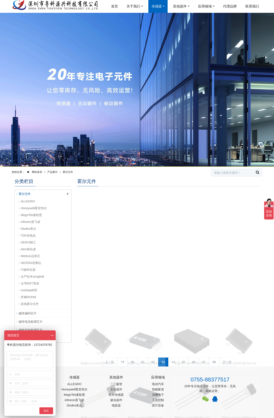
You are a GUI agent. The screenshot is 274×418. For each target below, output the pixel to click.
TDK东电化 (28, 235)
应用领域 (205, 6)
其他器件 (180, 6)
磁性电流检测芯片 (31, 321)
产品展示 (52, 172)
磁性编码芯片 (28, 313)
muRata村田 (29, 290)
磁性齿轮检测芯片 (31, 330)
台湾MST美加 (30, 283)
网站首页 (33, 172)
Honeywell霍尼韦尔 (34, 208)
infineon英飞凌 (30, 222)
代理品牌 (230, 6)
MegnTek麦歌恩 (31, 215)
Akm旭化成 (28, 249)
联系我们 (252, 6)
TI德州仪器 (28, 269)
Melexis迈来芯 (30, 256)
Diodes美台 (28, 228)
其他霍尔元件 (30, 304)
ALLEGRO (28, 201)
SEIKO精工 (28, 242)
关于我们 (133, 6)
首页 (114, 6)
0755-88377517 (210, 379)
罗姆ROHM (28, 297)
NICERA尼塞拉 (31, 263)
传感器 (157, 6)
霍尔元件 (68, 172)
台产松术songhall (32, 276)
